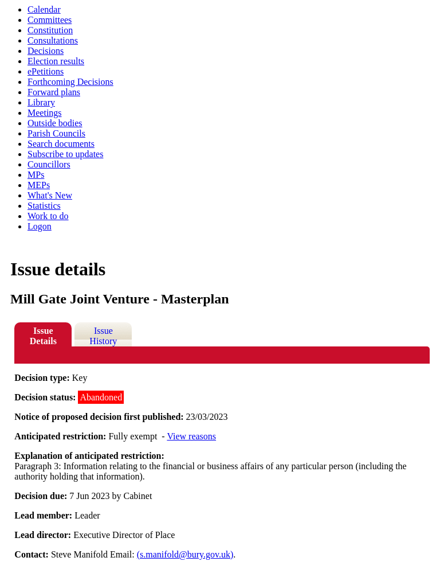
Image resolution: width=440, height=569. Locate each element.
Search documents (61, 144)
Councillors (49, 164)
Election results (56, 61)
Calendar (44, 9)
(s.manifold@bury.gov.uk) (185, 554)
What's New (50, 195)
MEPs (39, 185)
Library (41, 102)
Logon (40, 226)
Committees (50, 20)
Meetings (45, 113)
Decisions (46, 51)
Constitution (50, 30)
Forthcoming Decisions (70, 82)
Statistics (44, 206)
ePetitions (46, 71)
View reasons (191, 436)
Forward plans (54, 92)
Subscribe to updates (65, 154)
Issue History (103, 336)
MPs (36, 175)
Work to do (48, 216)
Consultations (53, 40)
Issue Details (43, 336)
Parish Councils (56, 133)
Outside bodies (55, 123)
